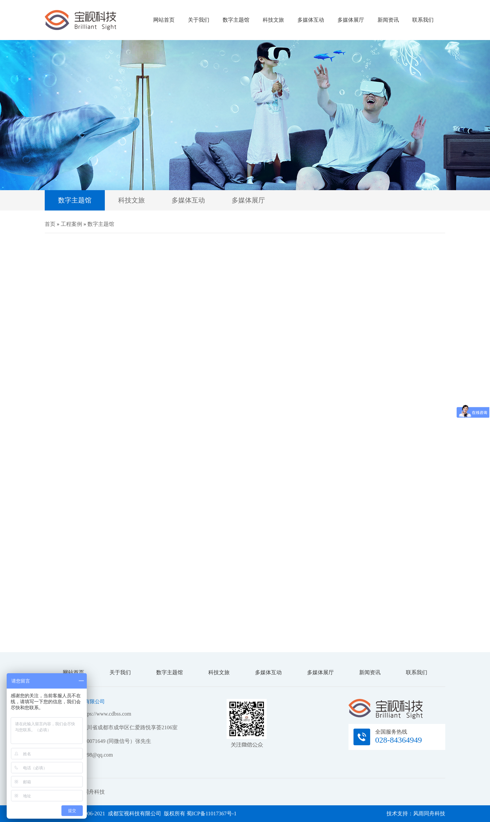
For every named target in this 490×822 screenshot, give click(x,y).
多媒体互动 (310, 20)
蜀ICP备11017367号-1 (212, 813)
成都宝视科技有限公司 (80, 20)
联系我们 (423, 20)
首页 (50, 224)
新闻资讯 (388, 20)
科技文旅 (273, 20)
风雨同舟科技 (89, 792)
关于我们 (198, 20)
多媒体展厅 (350, 20)
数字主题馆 (236, 20)
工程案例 (71, 224)
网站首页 (164, 20)
